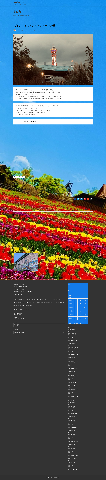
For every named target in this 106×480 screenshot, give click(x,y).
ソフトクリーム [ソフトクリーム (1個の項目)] (56, 299)
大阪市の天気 (71, 329)
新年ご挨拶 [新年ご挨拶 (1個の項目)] (50, 302)
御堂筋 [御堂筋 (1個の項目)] (44, 302)
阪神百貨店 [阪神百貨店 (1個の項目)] (30, 305)
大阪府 (27, 194)
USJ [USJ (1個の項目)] (17, 299)
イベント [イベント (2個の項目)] (23, 299)
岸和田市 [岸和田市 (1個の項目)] (38, 302)
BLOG (79, 3)
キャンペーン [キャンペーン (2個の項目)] (40, 299)
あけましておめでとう (20, 289)
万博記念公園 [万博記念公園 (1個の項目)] (20, 302)
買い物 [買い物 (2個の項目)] (24, 305)
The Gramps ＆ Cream (19, 284)
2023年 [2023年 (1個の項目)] (15, 299)
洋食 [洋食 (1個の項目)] (16, 305)
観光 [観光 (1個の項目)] (20, 305)
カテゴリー (17, 330)
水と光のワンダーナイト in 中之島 (23, 291)
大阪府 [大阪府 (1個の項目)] (33, 302)
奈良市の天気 (71, 371)
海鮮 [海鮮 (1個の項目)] (18, 305)
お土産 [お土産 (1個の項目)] (19, 299)
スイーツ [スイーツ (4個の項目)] (49, 299)
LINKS (91, 3)
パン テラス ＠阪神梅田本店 (21, 287)
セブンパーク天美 (19, 272)
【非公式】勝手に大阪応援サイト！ (21, 4)
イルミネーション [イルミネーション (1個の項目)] (30, 299)
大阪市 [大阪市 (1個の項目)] (30, 302)
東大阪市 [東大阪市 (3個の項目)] (56, 302)
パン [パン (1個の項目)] (60, 299)
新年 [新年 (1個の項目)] (47, 302)
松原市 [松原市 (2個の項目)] (62, 302)
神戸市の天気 (71, 357)
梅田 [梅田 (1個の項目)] (14, 305)
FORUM (85, 3)
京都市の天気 (71, 343)
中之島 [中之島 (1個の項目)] (24, 302)
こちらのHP (32, 122)
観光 (36, 194)
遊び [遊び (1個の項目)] (27, 305)
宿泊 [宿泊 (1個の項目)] (35, 302)
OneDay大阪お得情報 (27, 189)
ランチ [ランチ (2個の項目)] (15, 302)
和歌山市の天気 (72, 385)
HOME (75, 3)
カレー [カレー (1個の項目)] (35, 299)
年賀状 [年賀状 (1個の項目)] (41, 302)
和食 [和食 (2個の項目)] (27, 302)
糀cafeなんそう (18, 294)
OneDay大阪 (18, 2)
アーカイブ (17, 322)
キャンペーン (21, 194)
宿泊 (32, 194)
